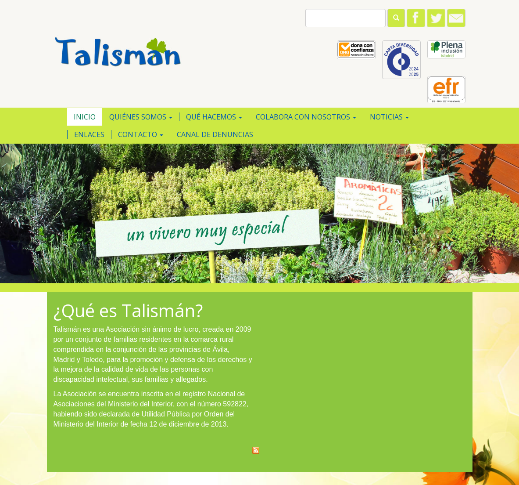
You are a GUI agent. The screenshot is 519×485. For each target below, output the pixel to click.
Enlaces (89, 134)
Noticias (389, 116)
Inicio (85, 116)
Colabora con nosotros (306, 116)
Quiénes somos (140, 116)
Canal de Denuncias (215, 134)
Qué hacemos (214, 116)
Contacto (140, 134)
